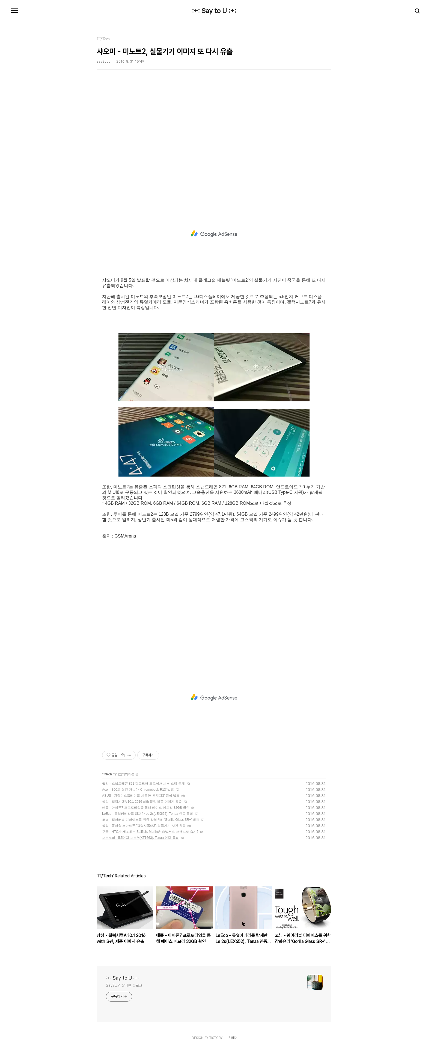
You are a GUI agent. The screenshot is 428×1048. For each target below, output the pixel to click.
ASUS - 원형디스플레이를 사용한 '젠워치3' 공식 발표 (141, 796)
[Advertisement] (214, 143)
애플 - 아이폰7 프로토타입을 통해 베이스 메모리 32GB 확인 (145, 808)
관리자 (232, 1038)
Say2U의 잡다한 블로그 (124, 985)
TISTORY (215, 1038)
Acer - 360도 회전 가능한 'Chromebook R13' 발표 (138, 790)
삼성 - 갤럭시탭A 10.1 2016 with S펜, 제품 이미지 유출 (142, 802)
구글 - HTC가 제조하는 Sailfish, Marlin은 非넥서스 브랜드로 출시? (150, 832)
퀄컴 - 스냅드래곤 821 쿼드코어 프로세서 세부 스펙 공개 (143, 784)
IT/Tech (107, 774)
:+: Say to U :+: (214, 11)
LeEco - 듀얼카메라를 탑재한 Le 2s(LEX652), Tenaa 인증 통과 (147, 814)
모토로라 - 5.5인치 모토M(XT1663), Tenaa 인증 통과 (140, 838)
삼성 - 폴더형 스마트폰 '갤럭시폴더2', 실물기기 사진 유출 (144, 826)
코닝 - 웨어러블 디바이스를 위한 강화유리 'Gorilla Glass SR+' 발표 (150, 820)
